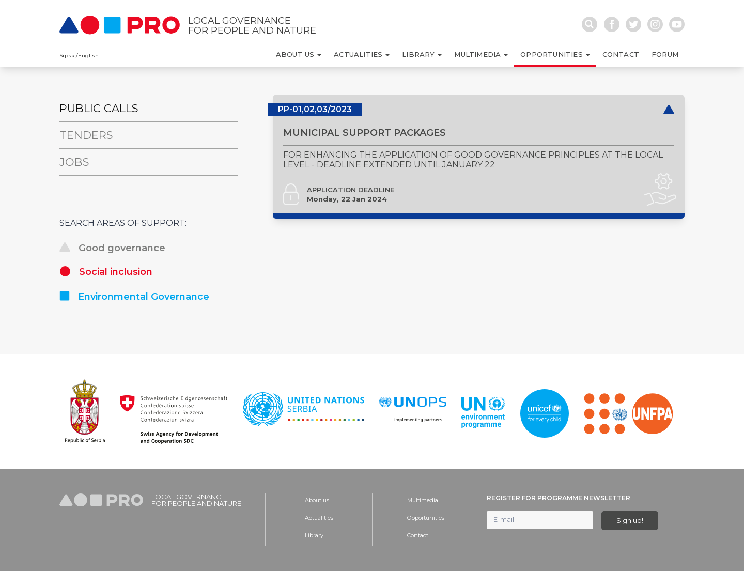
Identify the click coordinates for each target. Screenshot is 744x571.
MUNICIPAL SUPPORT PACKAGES (364, 144)
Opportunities (425, 517)
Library (314, 535)
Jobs (74, 162)
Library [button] (419, 54)
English (88, 55)
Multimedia (422, 500)
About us (317, 500)
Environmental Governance (134, 296)
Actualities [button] (359, 54)
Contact (620, 54)
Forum (665, 54)
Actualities (319, 517)
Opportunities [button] (552, 54)
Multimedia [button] (478, 54)
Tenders (86, 135)
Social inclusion (105, 271)
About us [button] (296, 54)
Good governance (112, 248)
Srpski (67, 55)
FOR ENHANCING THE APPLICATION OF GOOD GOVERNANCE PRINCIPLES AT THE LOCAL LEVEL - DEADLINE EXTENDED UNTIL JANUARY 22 (473, 171)
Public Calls (98, 108)
